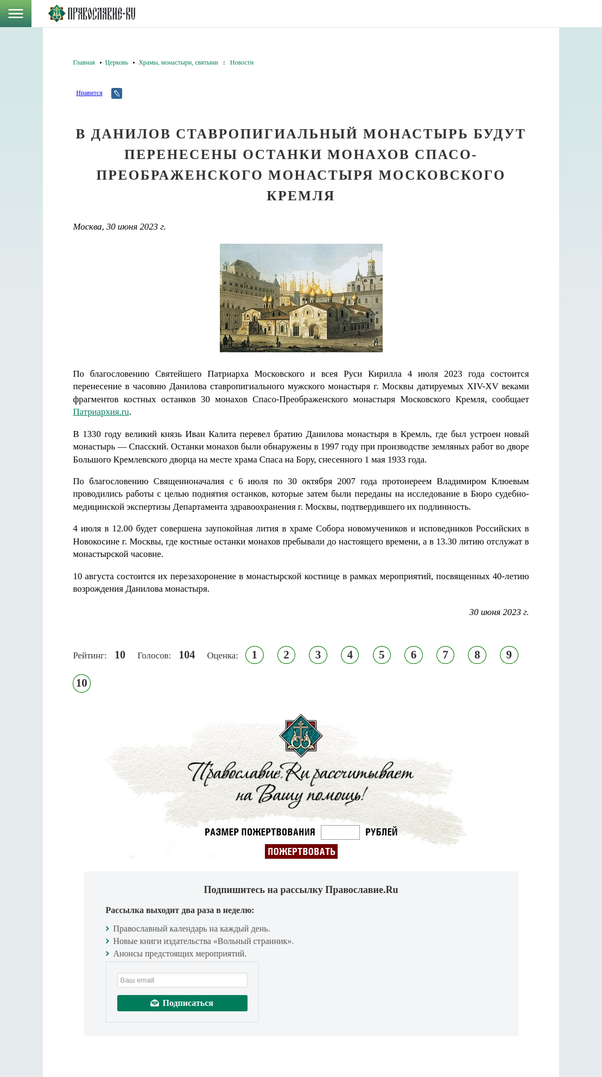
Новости (242, 62)
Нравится (89, 93)
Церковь (116, 62)
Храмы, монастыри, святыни (178, 62)
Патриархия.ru (101, 412)
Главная (84, 62)
